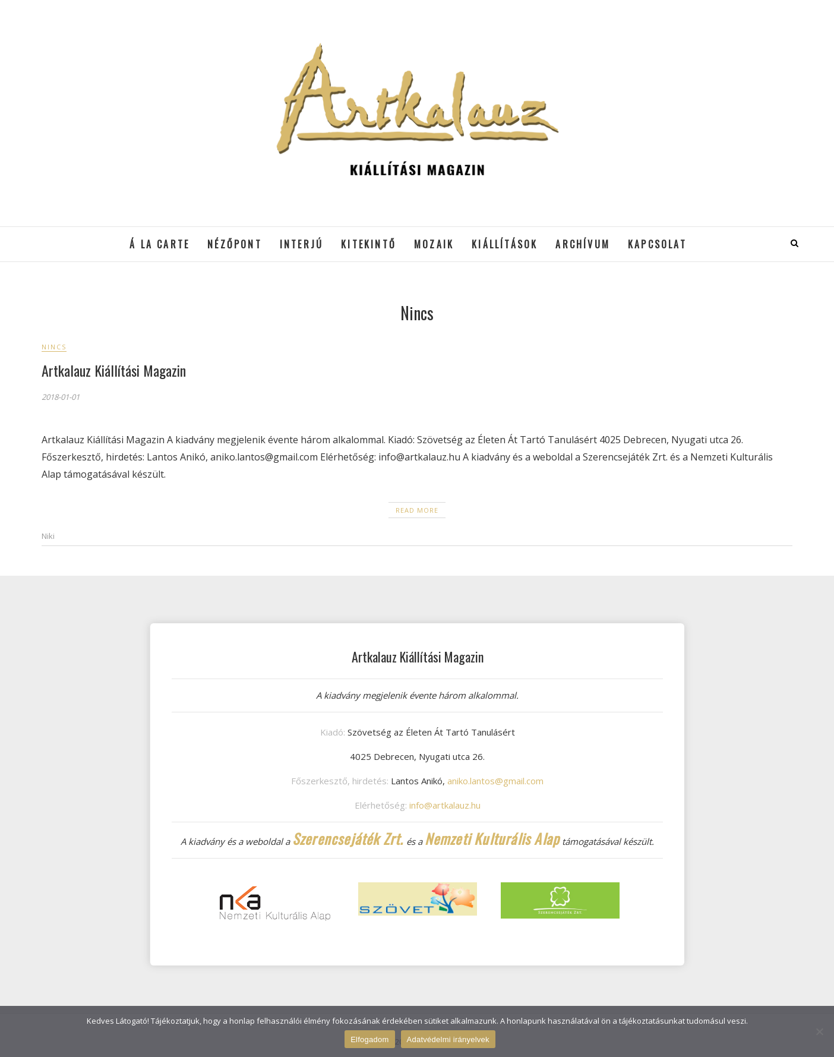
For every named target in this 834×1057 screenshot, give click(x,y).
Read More (417, 510)
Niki (48, 536)
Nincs (54, 346)
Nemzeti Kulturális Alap (492, 838)
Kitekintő (368, 244)
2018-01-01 (61, 397)
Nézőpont (234, 244)
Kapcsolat (657, 244)
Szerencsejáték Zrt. (348, 838)
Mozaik (434, 244)
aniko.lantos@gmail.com (495, 781)
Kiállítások (505, 244)
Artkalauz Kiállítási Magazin (114, 370)
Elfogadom (369, 1039)
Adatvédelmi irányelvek (448, 1039)
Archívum (582, 244)
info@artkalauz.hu (445, 805)
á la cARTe (159, 244)
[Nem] (819, 1031)
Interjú (301, 244)
